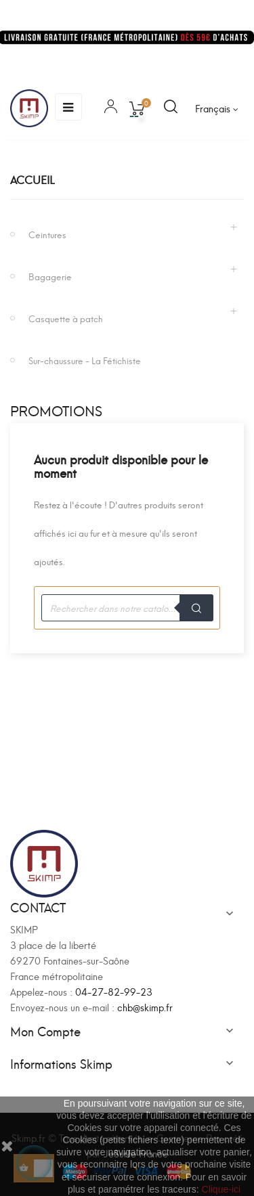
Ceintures (47, 234)
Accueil (32, 179)
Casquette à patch (65, 318)
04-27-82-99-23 (113, 991)
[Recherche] (127, 607)
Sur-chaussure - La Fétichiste (84, 360)
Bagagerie (50, 276)
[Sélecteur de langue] (217, 108)
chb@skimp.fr (145, 1007)
